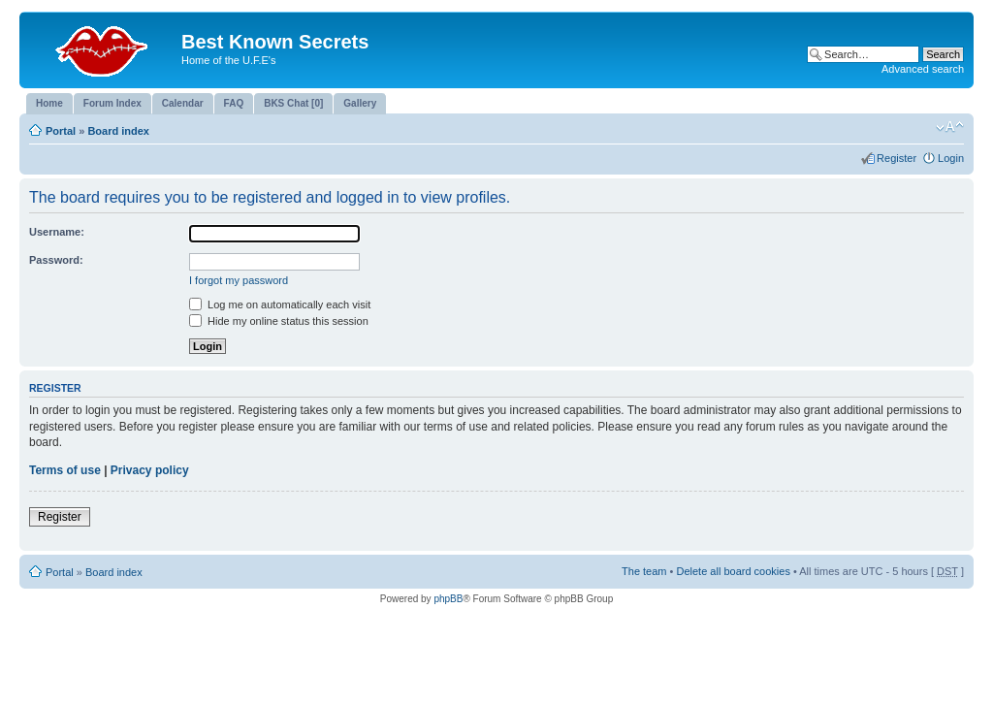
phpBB (448, 598)
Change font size (950, 127)
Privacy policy (150, 470)
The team (644, 571)
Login (951, 158)
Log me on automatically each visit (279, 304)
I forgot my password (238, 280)
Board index (118, 131)
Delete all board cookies (732, 571)
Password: (56, 260)
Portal (61, 131)
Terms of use (65, 470)
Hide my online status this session (278, 321)
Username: (56, 232)
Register (896, 158)
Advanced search (922, 69)
